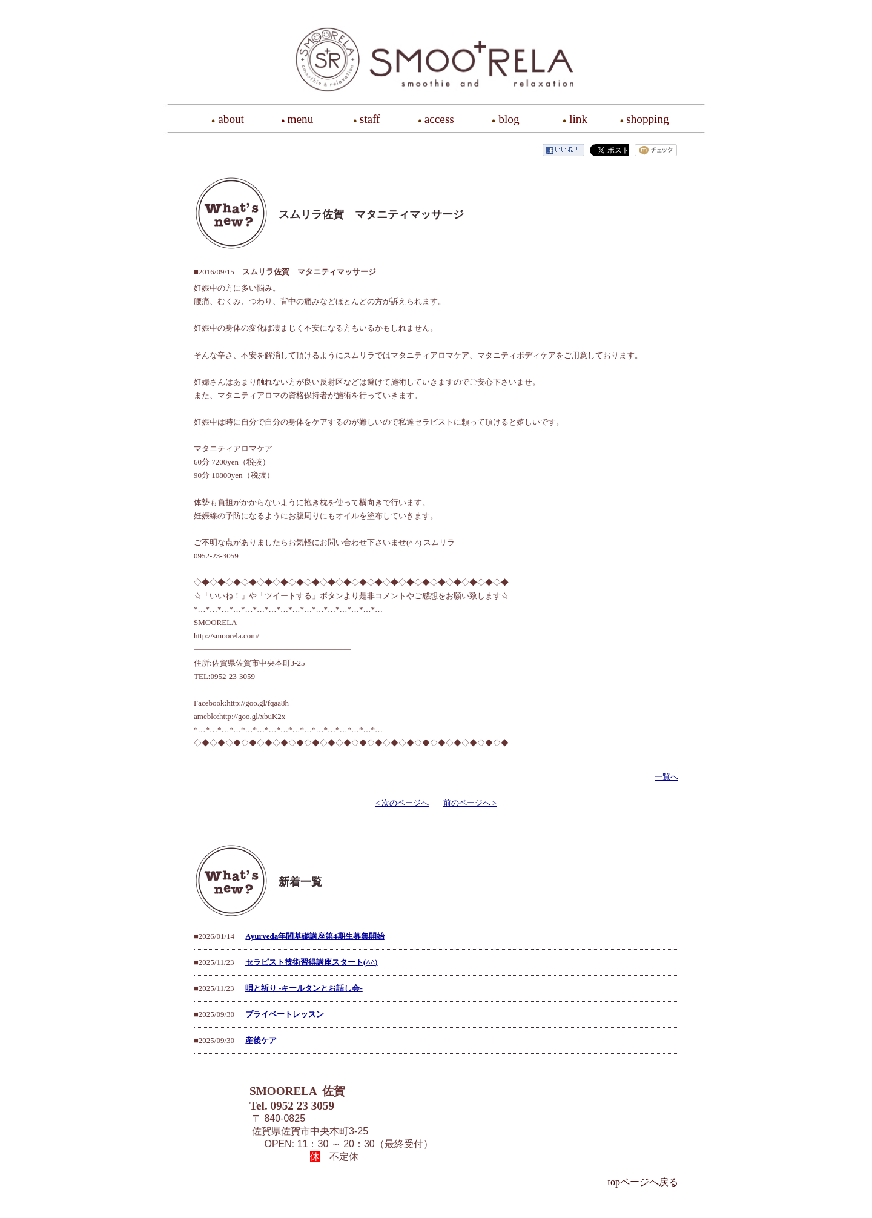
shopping (647, 119)
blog (508, 119)
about (231, 119)
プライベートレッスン (284, 1014)
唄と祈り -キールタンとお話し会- (304, 988)
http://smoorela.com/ (226, 635)
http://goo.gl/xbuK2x (252, 716)
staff (370, 119)
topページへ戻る (643, 1182)
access (439, 119)
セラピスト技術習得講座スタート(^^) (311, 962)
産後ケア (261, 1040)
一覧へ (666, 776)
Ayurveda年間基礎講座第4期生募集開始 (314, 936)
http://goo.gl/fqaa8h (257, 702)
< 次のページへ (402, 802)
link (578, 119)
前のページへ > (470, 802)
